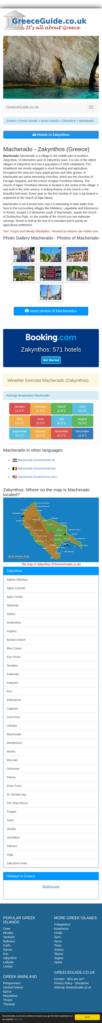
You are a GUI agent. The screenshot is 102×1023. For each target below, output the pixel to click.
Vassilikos (13, 837)
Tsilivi (10, 820)
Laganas (12, 708)
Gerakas (12, 665)
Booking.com (51, 886)
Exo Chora (14, 657)
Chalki (58, 933)
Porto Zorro (14, 786)
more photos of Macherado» (51, 311)
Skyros (58, 953)
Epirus (7, 991)
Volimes (12, 846)
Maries (11, 751)
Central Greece (13, 987)
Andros (58, 949)
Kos (5, 953)
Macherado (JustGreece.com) (35, 476)
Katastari (12, 682)
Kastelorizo (61, 928)
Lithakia (12, 725)
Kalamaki (13, 674)
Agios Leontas (16, 588)
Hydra (58, 962)
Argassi (12, 631)
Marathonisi (14, 743)
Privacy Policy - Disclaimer (71, 983)
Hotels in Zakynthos (50, 134)
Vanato (11, 829)
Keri (9, 691)
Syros (58, 941)
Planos (11, 777)
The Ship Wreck (17, 803)
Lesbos (8, 966)
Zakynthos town (17, 863)
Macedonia (10, 995)
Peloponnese (11, 983)
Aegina (58, 958)
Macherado (14, 734)
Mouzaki (12, 760)
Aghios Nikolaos (17, 579)
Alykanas (13, 605)
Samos (7, 949)
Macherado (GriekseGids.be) (34, 468)
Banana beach (16, 639)
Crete (6, 928)
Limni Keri (13, 717)
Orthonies (13, 768)
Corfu (6, 945)
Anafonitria (14, 622)
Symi (57, 937)
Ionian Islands (50, 120)
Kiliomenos (14, 700)
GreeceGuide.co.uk (22, 107)
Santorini (9, 937)
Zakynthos (69, 120)
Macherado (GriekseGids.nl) (34, 460)
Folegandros (62, 924)
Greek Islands (28, 120)
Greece (11, 120)
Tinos (57, 945)
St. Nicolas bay (16, 794)
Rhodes (8, 933)
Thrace (7, 1000)
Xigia (10, 854)
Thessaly (9, 1004)
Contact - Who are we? (69, 979)
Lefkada (8, 962)
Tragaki (11, 811)
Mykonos (9, 941)
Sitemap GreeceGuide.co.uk (72, 987)
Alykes (11, 614)
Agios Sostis (15, 596)
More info (18, 1019)
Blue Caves (14, 648)
